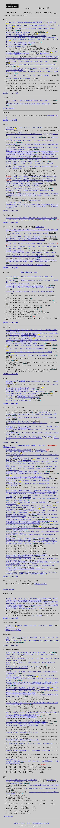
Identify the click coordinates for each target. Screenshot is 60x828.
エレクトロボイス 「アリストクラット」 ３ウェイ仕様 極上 (24, 127)
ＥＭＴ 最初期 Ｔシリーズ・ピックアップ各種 (20, 466)
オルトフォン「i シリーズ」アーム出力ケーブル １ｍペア (23, 666)
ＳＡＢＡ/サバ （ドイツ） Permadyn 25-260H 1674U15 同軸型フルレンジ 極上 (30, 190)
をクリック (20, 533)
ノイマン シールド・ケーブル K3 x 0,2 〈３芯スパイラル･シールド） (26, 569)
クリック (39, 54)
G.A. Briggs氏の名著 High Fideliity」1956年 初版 (44, 785)
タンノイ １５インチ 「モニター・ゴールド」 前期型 (22, 161)
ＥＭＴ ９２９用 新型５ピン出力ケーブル (18, 557)
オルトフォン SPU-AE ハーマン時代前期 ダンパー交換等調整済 (25, 345)
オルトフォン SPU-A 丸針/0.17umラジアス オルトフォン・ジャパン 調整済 (29, 352)
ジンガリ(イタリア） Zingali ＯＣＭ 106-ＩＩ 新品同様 (22, 185)
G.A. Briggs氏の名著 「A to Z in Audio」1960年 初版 (41, 788)
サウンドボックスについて (43, 12)
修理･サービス (27, 12)
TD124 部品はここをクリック (29, 272)
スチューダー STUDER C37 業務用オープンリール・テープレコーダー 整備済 (29, 625)
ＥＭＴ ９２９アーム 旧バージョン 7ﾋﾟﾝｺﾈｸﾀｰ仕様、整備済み (24, 477)
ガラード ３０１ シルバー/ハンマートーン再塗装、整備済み (24, 243)
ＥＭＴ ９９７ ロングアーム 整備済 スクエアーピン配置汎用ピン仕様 (27, 483)
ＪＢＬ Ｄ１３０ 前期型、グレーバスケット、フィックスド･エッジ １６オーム (29, 140)
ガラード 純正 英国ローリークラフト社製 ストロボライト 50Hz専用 (27, 233)
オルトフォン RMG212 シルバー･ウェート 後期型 (21, 343)
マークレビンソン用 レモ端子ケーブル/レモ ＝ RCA (22, 725)
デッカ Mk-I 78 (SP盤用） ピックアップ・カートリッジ (22, 393)
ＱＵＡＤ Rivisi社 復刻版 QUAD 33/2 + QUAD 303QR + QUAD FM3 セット (28, 25)
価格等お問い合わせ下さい (28, 335)
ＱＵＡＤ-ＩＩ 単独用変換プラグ (15, 46)
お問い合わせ (25, 338)
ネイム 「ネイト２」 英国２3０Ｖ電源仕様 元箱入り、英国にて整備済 (27, 61)
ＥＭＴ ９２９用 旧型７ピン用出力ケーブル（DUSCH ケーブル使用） (27, 555)
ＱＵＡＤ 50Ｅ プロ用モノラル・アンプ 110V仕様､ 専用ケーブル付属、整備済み (30, 28)
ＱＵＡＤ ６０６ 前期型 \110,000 (16, 44)
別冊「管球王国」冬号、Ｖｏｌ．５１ (28, 397)
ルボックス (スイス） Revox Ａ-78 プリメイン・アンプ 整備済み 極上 (28, 103)
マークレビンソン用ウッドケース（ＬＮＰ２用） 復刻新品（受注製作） (27, 722)
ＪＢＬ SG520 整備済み (13, 54)
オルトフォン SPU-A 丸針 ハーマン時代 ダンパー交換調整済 (25, 348)
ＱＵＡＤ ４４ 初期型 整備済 (15, 34)
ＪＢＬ (24, 134)
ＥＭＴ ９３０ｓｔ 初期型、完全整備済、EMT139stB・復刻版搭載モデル (28, 502)
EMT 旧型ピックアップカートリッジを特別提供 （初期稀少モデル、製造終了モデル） (31, 468)
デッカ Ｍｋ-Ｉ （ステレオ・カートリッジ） (19, 395)
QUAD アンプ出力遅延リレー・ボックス (17, 53)
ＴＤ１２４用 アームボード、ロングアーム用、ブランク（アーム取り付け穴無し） (30, 291)
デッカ (17, 388)
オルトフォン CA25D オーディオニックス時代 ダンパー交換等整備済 (27, 355)
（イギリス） (14, 75)
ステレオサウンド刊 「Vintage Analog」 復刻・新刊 (21, 780)
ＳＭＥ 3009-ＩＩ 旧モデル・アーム (17, 421)
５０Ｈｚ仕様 (27, 543)
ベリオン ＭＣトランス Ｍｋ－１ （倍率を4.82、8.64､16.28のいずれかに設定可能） (31, 429)
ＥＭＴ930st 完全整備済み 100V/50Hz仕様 (18, 450)
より (38, 257)
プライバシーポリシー (25, 823)
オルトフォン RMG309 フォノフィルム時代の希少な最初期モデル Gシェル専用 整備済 (32, 333)
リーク (8, 75)
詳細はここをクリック (9, 447)
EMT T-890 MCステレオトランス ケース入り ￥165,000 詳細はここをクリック (30, 478)
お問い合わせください (52, 56)
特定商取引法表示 (38, 823)
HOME (27, 8)
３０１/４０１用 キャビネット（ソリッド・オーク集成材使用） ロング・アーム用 (30, 256)
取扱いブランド (11, 12)
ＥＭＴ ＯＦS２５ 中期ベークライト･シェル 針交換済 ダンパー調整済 (27, 473)
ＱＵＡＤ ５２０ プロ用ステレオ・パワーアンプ (20, 42)
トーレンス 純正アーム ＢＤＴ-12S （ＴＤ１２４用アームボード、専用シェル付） (29, 276)
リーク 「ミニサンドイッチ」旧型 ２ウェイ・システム (22, 188)
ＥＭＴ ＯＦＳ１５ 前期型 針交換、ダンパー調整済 (22, 471)
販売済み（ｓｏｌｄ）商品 (10, 222)
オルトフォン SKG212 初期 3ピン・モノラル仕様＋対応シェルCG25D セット (29, 336)
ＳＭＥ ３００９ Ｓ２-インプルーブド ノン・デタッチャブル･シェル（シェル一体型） (32, 414)
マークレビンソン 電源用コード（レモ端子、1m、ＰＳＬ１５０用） (26, 723)
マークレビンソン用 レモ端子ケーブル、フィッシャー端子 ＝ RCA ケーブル (29, 750)
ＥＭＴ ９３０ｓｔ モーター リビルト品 (19, 541)
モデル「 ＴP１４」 (18, 283)
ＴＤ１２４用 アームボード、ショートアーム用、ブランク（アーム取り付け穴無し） (31, 287)
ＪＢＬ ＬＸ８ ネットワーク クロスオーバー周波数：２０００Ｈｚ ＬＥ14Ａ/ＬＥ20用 (32, 144)
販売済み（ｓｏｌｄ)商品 (10, 120)
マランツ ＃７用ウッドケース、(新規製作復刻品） (21, 717)
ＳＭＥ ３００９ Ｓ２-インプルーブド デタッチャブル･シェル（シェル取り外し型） (31, 417)
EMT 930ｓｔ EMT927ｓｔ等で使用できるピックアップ (22, 505)
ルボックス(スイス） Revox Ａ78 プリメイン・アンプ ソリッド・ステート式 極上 (31, 64)
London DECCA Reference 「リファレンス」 (28, 381)
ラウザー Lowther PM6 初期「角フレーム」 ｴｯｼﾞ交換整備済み (24, 183)
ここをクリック (51, 22)
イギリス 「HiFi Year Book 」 (14, 781)
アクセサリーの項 (37, 615)
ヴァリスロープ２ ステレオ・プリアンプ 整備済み (34, 75)
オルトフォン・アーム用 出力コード (17, 668)
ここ (16, 533)
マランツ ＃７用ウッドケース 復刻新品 (18, 78)
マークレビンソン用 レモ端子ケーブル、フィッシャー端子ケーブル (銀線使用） (30, 743)
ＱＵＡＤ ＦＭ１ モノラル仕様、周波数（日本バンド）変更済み (25, 608)
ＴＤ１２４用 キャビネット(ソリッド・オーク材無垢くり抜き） (24, 286)
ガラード (15, 251)
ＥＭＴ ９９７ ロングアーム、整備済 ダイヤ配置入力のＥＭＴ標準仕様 (27, 480)
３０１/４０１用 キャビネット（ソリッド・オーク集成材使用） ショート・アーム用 (31, 252)
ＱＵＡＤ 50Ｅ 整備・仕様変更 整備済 (18, 32)
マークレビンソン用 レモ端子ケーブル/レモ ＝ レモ (22, 732)
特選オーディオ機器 (43, 8)
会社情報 (46, 823)
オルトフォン (31, 330)
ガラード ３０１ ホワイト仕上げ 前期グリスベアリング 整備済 (25, 240)
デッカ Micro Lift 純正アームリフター (17, 390)
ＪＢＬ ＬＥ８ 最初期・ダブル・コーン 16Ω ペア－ (22, 137)
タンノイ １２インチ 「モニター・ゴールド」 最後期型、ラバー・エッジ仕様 (29, 163)
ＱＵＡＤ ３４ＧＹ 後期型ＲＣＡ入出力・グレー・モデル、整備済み (26, 36)
